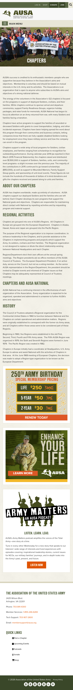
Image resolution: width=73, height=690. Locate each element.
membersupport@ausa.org (24, 622)
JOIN (62, 5)
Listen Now (36, 565)
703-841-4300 (19, 606)
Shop (45, 5)
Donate (53, 5)
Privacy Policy (58, 680)
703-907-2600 (26, 617)
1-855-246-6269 (30, 612)
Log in (37, 5)
